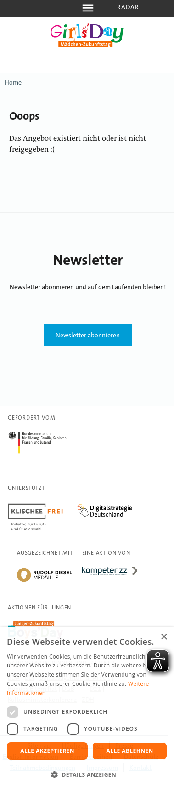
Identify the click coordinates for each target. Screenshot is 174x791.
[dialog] (87, 709)
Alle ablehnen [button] (130, 751)
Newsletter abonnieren (88, 335)
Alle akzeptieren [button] (47, 751)
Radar (128, 7)
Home (13, 82)
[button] (87, 774)
